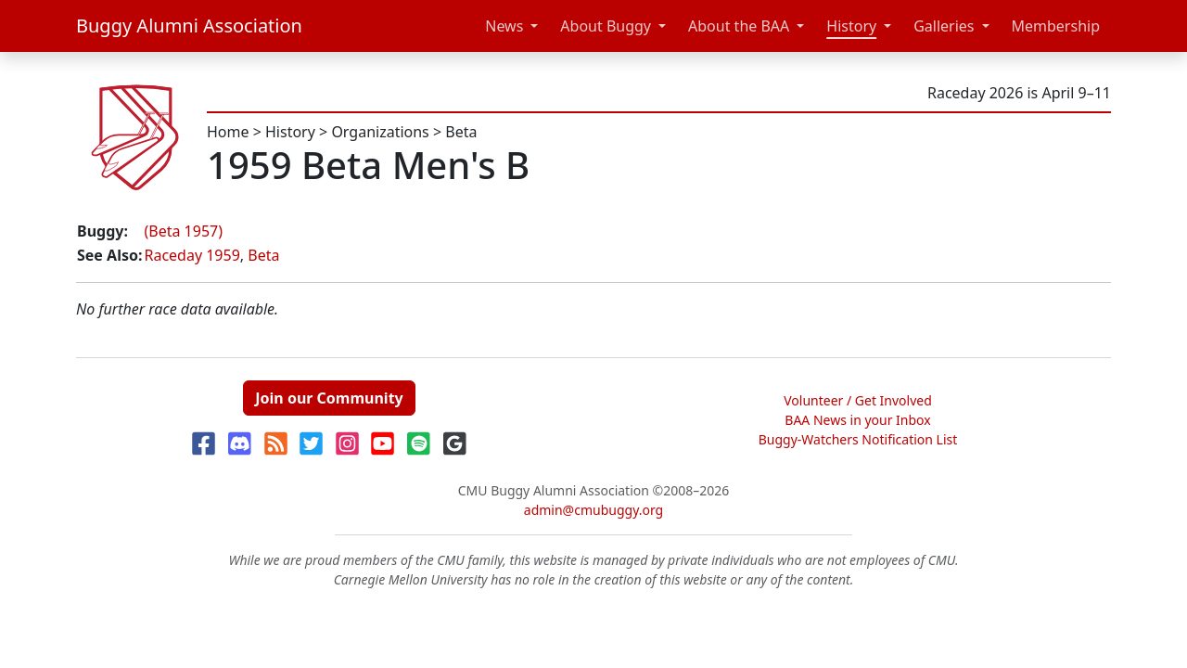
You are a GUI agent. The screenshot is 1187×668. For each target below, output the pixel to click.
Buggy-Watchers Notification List (858, 439)
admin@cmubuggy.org (593, 510)
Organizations (379, 132)
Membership (1056, 26)
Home (228, 132)
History (851, 26)
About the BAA (738, 26)
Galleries (943, 26)
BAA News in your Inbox (857, 420)
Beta (461, 132)
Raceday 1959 (191, 255)
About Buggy (605, 26)
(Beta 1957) (183, 231)
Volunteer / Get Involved (858, 400)
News (504, 26)
